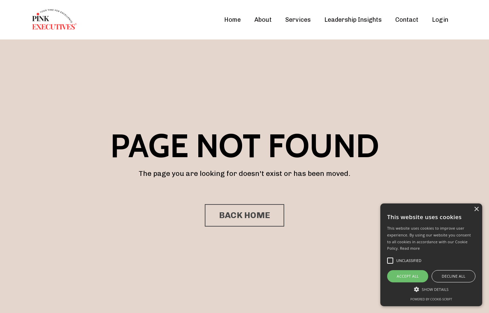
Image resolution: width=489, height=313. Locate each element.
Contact (406, 19)
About (263, 19)
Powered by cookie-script (431, 299)
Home (232, 19)
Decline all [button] (454, 276)
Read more (410, 248)
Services (298, 19)
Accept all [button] (408, 276)
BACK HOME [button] (244, 215)
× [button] (476, 209)
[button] (431, 289)
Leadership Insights (353, 19)
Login (440, 19)
